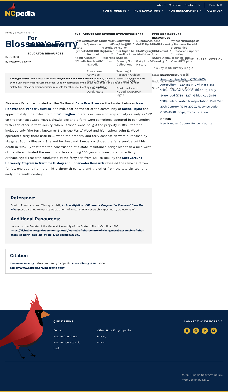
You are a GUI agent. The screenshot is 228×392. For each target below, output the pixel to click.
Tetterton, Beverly (20, 61)
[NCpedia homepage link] (20, 9)
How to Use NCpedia (66, 342)
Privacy (101, 336)
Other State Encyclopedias (114, 330)
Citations (175, 5)
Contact (58, 330)
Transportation (197, 112)
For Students (114, 10)
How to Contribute (65, 336)
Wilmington (66, 114)
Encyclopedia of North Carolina (75, 78)
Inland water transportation (189, 101)
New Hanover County (175, 123)
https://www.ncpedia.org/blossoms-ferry (37, 267)
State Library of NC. (84, 263)
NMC (205, 379)
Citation (216, 59)
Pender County (201, 123)
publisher (101, 87)
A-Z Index (215, 10)
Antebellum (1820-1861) (176, 84)
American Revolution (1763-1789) (183, 79)
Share (201, 59)
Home (8, 32)
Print (187, 59)
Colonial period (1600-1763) (188, 90)
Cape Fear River (87, 103)
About (161, 5)
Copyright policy (211, 375)
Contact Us (192, 5)
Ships (182, 112)
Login (56, 348)
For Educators (147, 10)
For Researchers (183, 10)
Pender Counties (38, 109)
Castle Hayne (132, 109)
